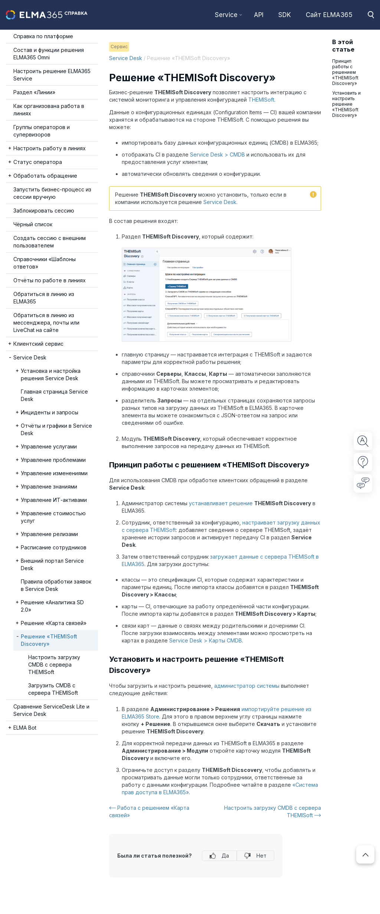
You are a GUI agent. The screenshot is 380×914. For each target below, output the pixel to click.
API (258, 15)
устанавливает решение (221, 503)
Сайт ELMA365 (329, 15)
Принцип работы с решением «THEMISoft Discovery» (345, 72)
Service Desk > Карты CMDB (205, 640)
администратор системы (246, 686)
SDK (284, 15)
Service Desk (125, 58)
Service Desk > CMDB (217, 154)
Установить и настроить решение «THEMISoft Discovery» (346, 104)
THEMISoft (261, 99)
